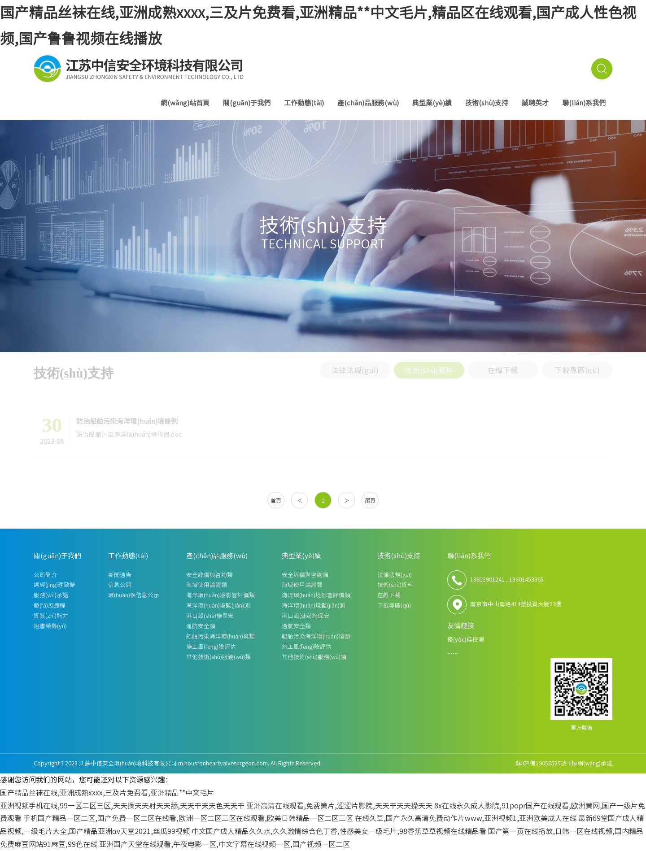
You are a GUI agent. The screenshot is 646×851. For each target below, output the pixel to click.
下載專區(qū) (577, 368)
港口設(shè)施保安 (210, 616)
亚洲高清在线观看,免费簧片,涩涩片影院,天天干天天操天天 (339, 805)
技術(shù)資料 (429, 368)
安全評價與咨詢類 (209, 575)
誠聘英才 (535, 103)
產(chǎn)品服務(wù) (368, 103)
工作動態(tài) (304, 103)
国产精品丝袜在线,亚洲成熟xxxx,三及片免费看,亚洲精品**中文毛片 (107, 792)
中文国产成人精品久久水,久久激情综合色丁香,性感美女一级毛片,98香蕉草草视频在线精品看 (339, 831)
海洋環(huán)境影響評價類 (220, 595)
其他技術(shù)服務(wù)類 (218, 657)
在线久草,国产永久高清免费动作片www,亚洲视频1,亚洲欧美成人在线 (465, 818)
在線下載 (503, 368)
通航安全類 (200, 626)
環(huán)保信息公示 (133, 595)
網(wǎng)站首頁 (185, 103)
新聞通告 (119, 575)
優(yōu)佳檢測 (465, 640)
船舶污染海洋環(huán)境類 (220, 636)
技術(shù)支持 (486, 103)
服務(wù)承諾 (51, 595)
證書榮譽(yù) (50, 626)
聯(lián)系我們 (584, 103)
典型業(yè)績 (432, 103)
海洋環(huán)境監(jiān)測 (218, 605)
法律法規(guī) (355, 368)
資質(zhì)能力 (51, 616)
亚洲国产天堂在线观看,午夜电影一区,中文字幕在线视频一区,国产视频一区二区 (224, 844)
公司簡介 (45, 575)
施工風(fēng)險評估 (211, 647)
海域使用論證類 (206, 585)
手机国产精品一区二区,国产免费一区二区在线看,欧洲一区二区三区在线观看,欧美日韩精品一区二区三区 (188, 818)
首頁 (276, 500)
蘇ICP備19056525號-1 (543, 763)
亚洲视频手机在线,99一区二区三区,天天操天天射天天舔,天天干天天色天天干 (122, 805)
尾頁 (370, 500)
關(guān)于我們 (247, 103)
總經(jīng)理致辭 (54, 585)
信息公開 (119, 585)
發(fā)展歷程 (49, 605)
